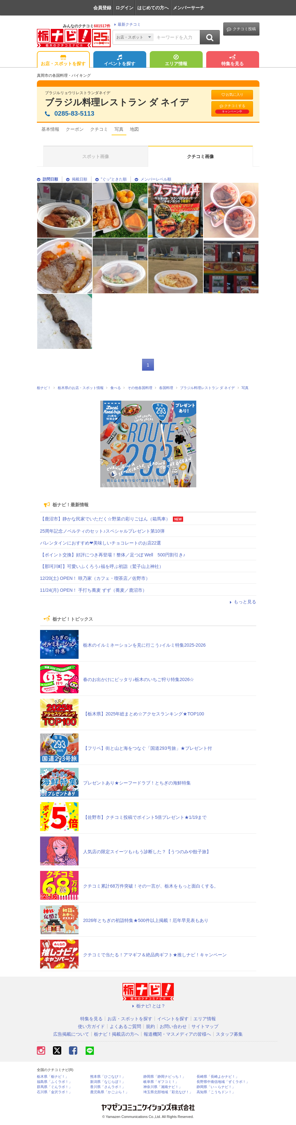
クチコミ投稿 (241, 29)
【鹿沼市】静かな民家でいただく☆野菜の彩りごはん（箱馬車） (105, 518)
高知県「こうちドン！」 (216, 1092)
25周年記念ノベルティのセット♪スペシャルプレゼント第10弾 (102, 531)
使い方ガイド (91, 1026)
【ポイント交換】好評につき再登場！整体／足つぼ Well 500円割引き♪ (112, 554)
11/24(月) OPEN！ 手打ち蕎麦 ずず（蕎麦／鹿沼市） (93, 590)
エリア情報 (176, 60)
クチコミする (232, 108)
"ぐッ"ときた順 (111, 179)
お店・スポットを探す (63, 60)
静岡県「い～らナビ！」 (216, 1087)
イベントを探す (119, 60)
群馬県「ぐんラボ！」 (54, 1087)
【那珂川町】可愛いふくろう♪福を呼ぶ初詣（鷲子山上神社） (102, 566)
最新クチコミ (126, 24)
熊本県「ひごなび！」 (107, 1076)
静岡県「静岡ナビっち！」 (164, 1076)
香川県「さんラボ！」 (107, 1087)
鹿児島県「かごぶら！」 (109, 1092)
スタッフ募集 (229, 1034)
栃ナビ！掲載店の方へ (116, 1034)
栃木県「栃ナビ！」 (53, 1076)
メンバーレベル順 (153, 179)
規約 (150, 1026)
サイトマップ (204, 1026)
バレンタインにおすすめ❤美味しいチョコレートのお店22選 (100, 542)
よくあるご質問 (125, 1026)
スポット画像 (95, 156)
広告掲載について (71, 1034)
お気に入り (232, 95)
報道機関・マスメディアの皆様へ (177, 1034)
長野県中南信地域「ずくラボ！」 (223, 1082)
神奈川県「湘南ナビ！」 (162, 1087)
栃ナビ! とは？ (148, 1005)
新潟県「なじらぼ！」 (107, 1082)
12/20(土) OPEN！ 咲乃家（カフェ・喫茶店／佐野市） (95, 578)
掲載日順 (76, 179)
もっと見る (242, 601)
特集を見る (232, 60)
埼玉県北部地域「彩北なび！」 (168, 1092)
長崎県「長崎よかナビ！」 (218, 1076)
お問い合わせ (173, 1026)
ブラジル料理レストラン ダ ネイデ (117, 102)
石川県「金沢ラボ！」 (54, 1092)
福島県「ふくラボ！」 (54, 1082)
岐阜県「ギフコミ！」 (161, 1082)
